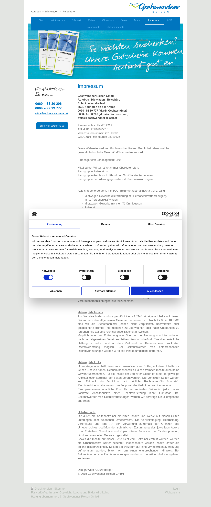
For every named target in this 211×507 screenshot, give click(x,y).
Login (176, 488)
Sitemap (59, 488)
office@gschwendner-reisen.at (51, 113)
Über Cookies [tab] (156, 223)
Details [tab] (105, 223)
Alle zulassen (155, 290)
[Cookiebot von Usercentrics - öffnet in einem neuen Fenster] (164, 214)
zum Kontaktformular (52, 125)
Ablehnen (56, 290)
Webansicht (172, 492)
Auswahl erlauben (105, 290)
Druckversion (42, 488)
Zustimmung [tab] (54, 223)
